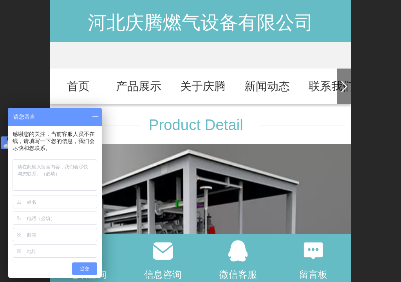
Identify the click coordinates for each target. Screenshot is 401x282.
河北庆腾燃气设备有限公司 (200, 22)
